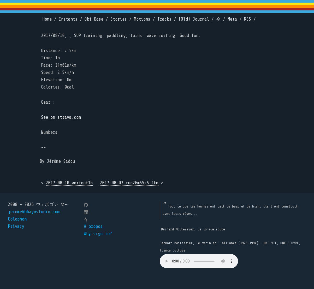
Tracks (164, 19)
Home (47, 19)
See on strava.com (61, 117)
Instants (68, 19)
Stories (118, 19)
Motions (142, 19)
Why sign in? (98, 233)
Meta (232, 19)
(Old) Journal (194, 19)
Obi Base (94, 19)
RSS (247, 19)
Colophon (17, 219)
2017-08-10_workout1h (69, 182)
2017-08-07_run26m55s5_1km (129, 182)
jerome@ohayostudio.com (34, 211)
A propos (93, 226)
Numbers (49, 132)
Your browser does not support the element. (199, 261)
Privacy (16, 226)
